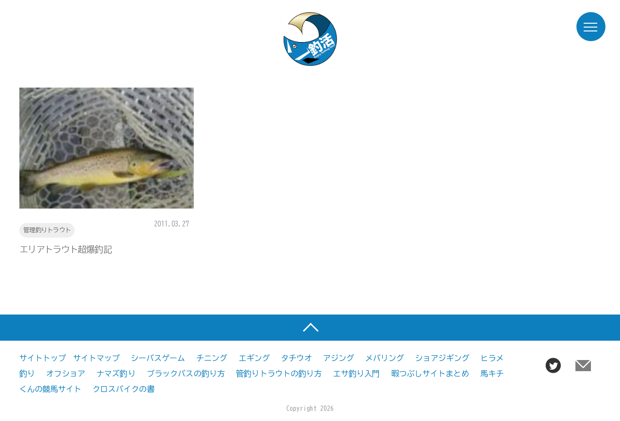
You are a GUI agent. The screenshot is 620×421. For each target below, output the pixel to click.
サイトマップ (96, 358)
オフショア (65, 373)
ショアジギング (442, 358)
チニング (211, 358)
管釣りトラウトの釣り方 (279, 373)
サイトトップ (42, 358)
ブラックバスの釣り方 (186, 373)
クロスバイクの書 (124, 389)
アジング (338, 358)
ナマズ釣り (116, 373)
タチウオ (296, 358)
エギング (254, 358)
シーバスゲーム (158, 358)
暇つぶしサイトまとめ (430, 373)
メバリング (384, 358)
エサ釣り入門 (356, 373)
